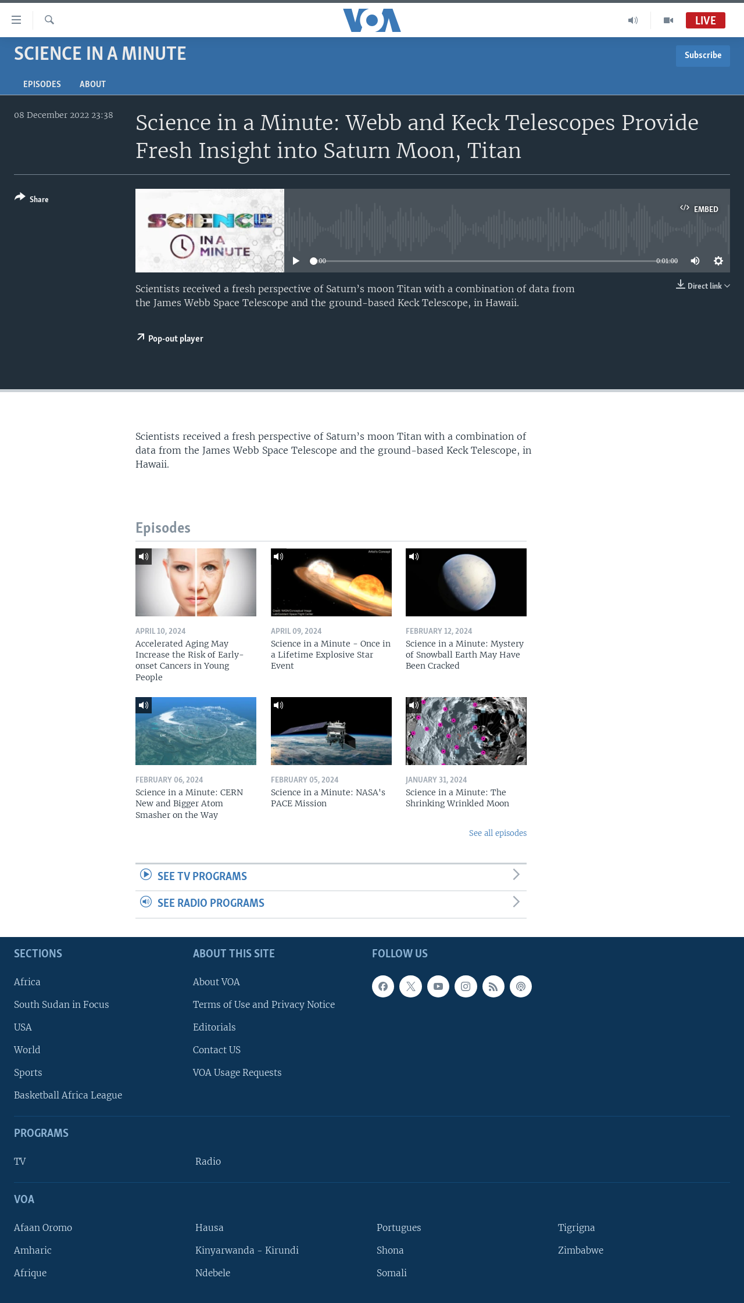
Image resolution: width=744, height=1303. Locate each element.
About (93, 84)
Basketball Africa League (68, 1095)
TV (20, 1161)
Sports (28, 1072)
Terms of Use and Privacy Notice (264, 1004)
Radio (208, 1161)
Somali (392, 1273)
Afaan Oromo (43, 1227)
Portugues (399, 1227)
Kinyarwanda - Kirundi (247, 1250)
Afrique (30, 1273)
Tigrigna (576, 1227)
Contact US (217, 1050)
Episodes (42, 84)
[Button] (32, 201)
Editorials (214, 1027)
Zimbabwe (580, 1250)
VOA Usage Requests (237, 1072)
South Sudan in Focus (61, 1004)
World (27, 1050)
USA (23, 1027)
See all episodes (498, 833)
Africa (27, 982)
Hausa (209, 1227)
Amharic (33, 1250)
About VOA (216, 982)
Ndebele (212, 1273)
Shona (390, 1250)
